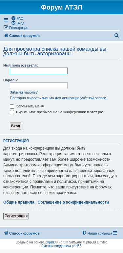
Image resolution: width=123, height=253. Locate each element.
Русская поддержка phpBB (61, 246)
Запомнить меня (27, 106)
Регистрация (16, 216)
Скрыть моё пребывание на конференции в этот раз (57, 112)
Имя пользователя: (20, 65)
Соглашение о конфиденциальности (73, 202)
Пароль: (10, 80)
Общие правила (18, 202)
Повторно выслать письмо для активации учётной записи (58, 98)
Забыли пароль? (24, 92)
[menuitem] (17, 18)
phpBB (50, 242)
